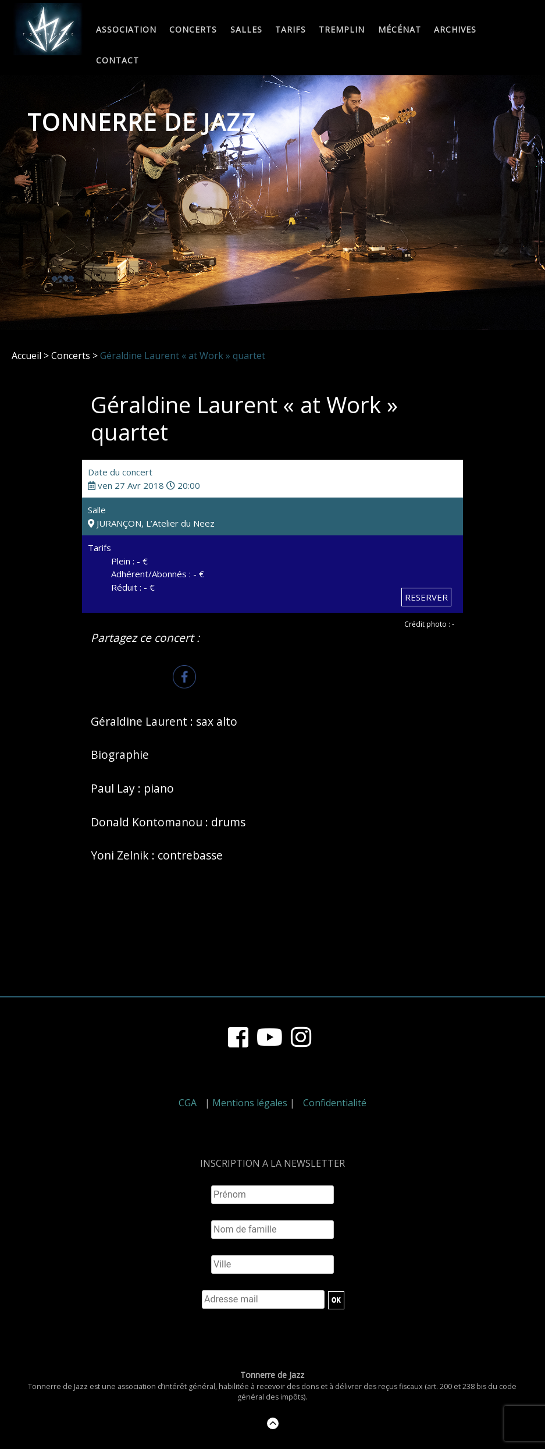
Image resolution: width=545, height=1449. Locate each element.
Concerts (193, 30)
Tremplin (342, 30)
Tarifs (290, 30)
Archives (455, 30)
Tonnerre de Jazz (142, 122)
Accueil (26, 355)
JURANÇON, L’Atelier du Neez (151, 523)
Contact (117, 61)
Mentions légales (249, 1102)
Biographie (120, 754)
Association (126, 30)
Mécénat (399, 30)
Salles (246, 30)
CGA (188, 1102)
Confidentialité (334, 1102)
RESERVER (426, 597)
